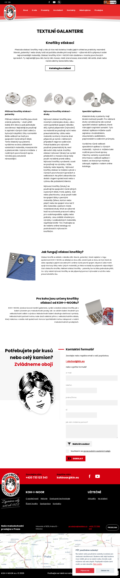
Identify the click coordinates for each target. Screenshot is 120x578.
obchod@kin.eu (76, 361)
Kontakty (71, 10)
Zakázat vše (105, 570)
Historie (44, 498)
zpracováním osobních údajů (96, 451)
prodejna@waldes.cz (78, 526)
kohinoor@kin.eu (68, 477)
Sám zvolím (97, 564)
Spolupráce (45, 503)
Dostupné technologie (60, 498)
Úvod (25, 10)
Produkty (45, 10)
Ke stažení (58, 10)
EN (9, 2)
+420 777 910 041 (94, 527)
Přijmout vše (85, 570)
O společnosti (32, 498)
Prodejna (99, 10)
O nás (34, 10)
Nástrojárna (84, 10)
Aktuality (92, 498)
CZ (6, 2)
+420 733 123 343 (36, 477)
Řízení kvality (32, 503)
